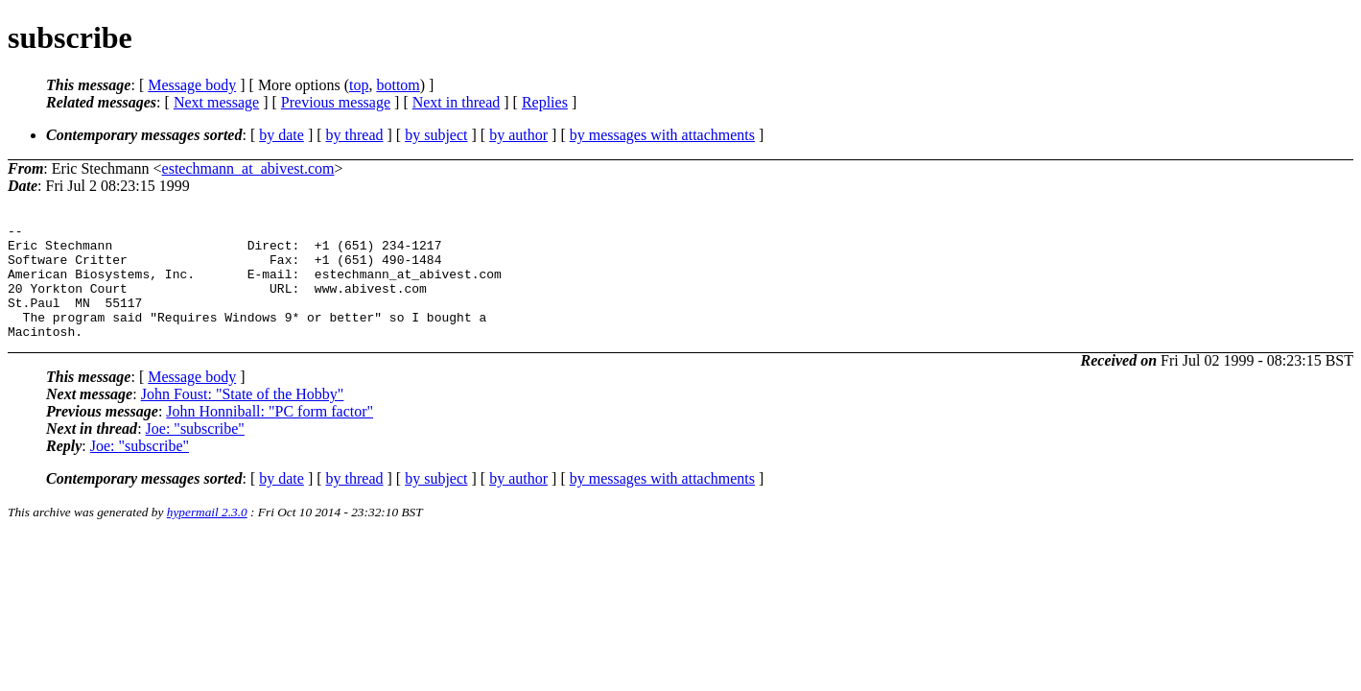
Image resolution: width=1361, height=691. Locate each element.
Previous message (335, 102)
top (358, 85)
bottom (397, 85)
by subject (436, 135)
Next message (216, 102)
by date (281, 135)
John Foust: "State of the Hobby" (242, 417)
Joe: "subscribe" (195, 451)
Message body (192, 85)
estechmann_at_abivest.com (248, 168)
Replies (545, 102)
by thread (355, 135)
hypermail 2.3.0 (207, 535)
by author (518, 135)
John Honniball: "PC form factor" (269, 434)
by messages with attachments (662, 135)
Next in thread (456, 102)
